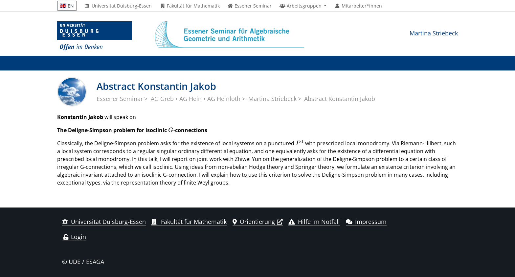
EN (67, 6)
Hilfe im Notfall (314, 222)
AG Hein (190, 99)
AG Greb (162, 99)
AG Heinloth (223, 99)
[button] (303, 6)
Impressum (366, 222)
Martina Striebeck (434, 33)
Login (74, 237)
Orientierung (254, 222)
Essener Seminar (120, 99)
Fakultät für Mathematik (190, 6)
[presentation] (170, 130)
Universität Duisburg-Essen (118, 6)
